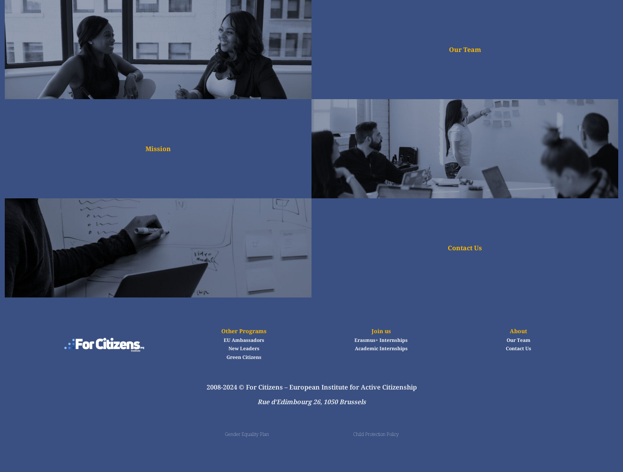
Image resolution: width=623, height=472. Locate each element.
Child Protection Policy (376, 434)
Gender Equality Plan (247, 434)
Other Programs (244, 331)
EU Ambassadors (244, 340)
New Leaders (243, 348)
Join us (381, 331)
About (518, 331)
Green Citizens (243, 357)
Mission (158, 148)
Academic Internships (381, 348)
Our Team (465, 49)
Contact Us (465, 248)
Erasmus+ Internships (381, 340)
